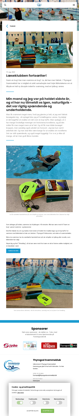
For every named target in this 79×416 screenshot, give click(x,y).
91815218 (36, 381)
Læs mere (20, 392)
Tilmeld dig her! (13, 250)
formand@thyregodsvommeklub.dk (45, 375)
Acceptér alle (47, 411)
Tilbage (10, 26)
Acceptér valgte (32, 411)
